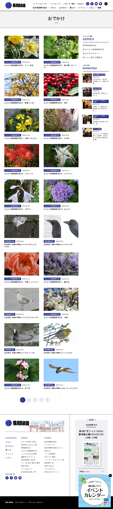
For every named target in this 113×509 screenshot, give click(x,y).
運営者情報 (9, 502)
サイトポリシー (20, 502)
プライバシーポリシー (36, 502)
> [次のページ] (60, 400)
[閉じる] (110, 475)
